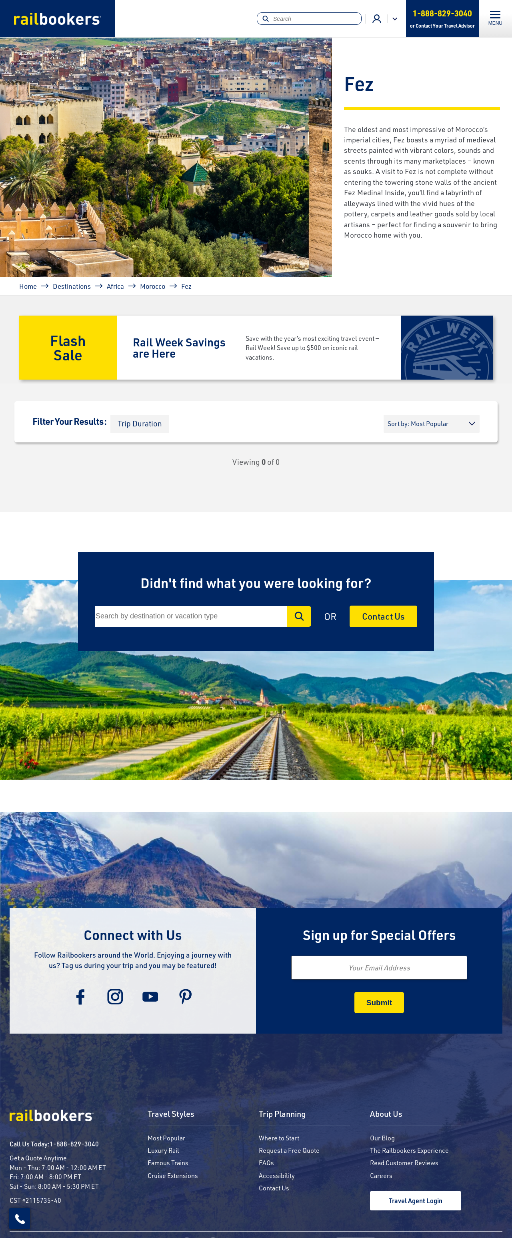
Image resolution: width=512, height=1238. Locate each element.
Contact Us (383, 616)
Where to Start (279, 1138)
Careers (381, 1175)
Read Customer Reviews (404, 1162)
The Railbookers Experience (409, 1150)
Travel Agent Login (415, 1200)
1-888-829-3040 (74, 1144)
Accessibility (277, 1175)
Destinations (72, 286)
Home (28, 286)
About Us (386, 1114)
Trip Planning (282, 1114)
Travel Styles (171, 1114)
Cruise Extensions (173, 1175)
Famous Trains (168, 1162)
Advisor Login (376, 18)
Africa (115, 286)
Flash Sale (68, 347)
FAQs (266, 1162)
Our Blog (382, 1138)
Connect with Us (133, 935)
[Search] (309, 18)
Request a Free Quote (289, 1150)
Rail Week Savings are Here (179, 347)
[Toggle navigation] (495, 18)
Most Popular (166, 1138)
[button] (139, 424)
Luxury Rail (163, 1150)
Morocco (152, 286)
